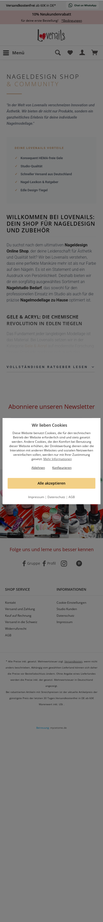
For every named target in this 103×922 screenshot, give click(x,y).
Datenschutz (56, 497)
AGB (71, 497)
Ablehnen (38, 467)
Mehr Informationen (57, 459)
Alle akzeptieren (51, 483)
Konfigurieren (62, 467)
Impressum (36, 497)
